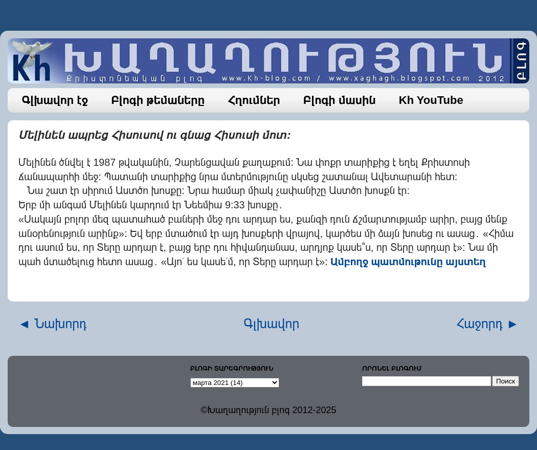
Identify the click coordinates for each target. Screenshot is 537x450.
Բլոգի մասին (339, 100)
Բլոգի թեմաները (158, 100)
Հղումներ (254, 100)
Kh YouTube (431, 100)
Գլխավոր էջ (55, 100)
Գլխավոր (272, 323)
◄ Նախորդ (52, 323)
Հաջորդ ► (487, 323)
